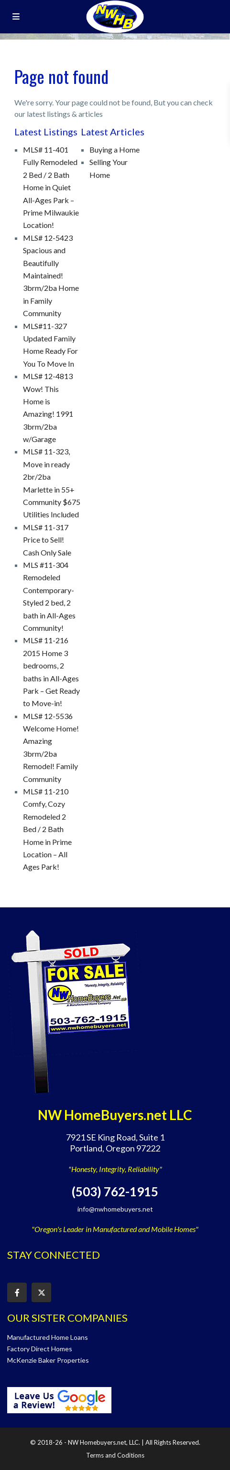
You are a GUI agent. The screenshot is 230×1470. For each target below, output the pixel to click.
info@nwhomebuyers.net (115, 1209)
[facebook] (17, 1292)
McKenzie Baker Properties (48, 1360)
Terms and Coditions (115, 1455)
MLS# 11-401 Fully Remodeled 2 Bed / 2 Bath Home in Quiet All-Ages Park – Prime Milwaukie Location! (51, 187)
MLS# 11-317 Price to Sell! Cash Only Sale (47, 540)
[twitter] (41, 1292)
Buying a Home (114, 149)
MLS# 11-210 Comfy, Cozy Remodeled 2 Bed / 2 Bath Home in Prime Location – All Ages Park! (47, 829)
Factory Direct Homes (39, 1349)
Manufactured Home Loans (47, 1337)
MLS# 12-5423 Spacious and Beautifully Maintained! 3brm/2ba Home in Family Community (51, 275)
